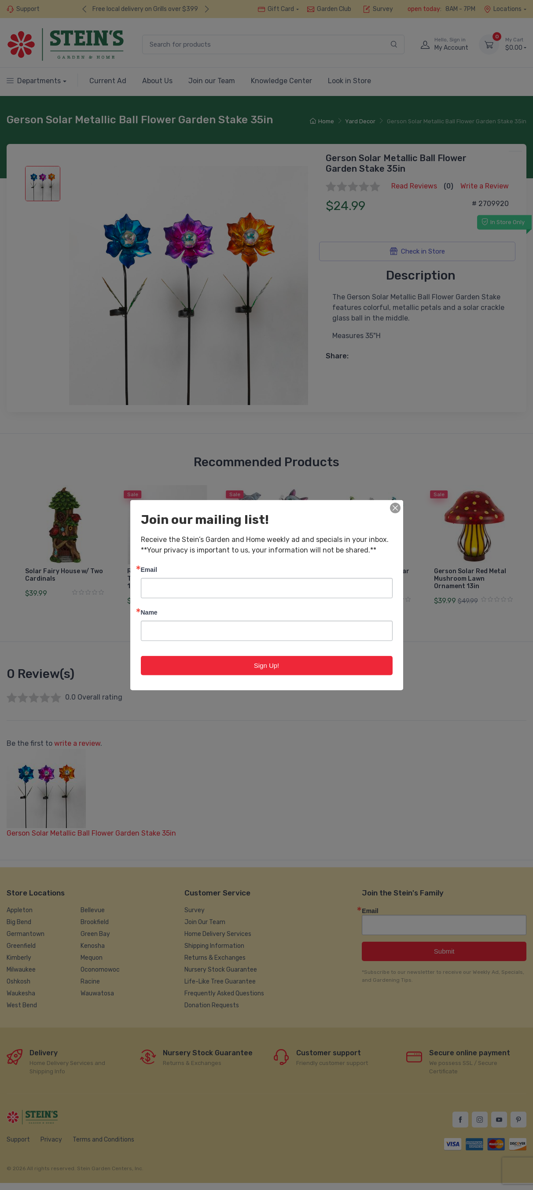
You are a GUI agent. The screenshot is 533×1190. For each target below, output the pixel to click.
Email (149, 569)
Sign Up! (266, 665)
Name (149, 611)
